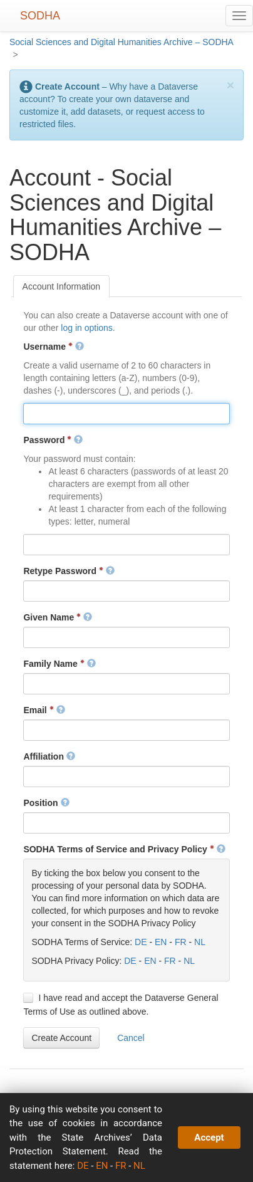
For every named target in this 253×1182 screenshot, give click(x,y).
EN (161, 942)
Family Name (59, 664)
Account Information (62, 286)
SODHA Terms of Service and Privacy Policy (124, 849)
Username (53, 347)
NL (199, 942)
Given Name (57, 617)
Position (46, 803)
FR (181, 942)
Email (44, 710)
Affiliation (49, 756)
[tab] (61, 286)
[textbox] (126, 413)
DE (141, 942)
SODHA (40, 15)
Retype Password (69, 571)
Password (53, 440)
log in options (87, 328)
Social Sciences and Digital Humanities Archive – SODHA (121, 42)
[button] (61, 1038)
